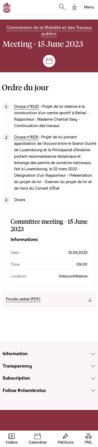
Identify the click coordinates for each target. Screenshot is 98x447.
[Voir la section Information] (93, 354)
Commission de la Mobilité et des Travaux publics (49, 31)
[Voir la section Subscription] (93, 378)
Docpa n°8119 (26, 137)
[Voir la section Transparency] (93, 366)
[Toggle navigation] (89, 7)
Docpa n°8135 (26, 106)
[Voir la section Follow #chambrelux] (93, 390)
